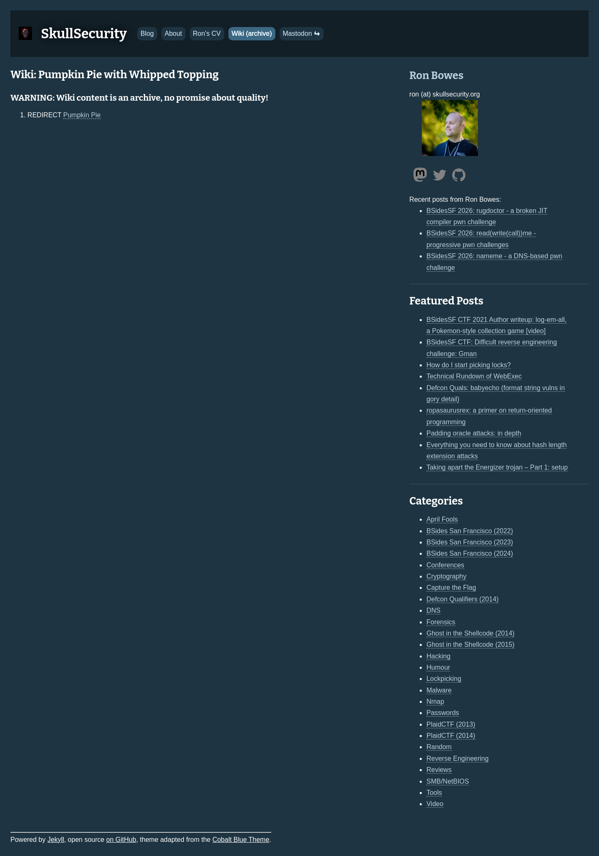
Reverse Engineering (457, 758)
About (173, 33)
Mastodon (302, 33)
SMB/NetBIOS (447, 781)
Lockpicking (443, 678)
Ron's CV (207, 33)
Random (438, 746)
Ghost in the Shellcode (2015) (470, 644)
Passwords (442, 712)
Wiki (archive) (252, 33)
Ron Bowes (436, 75)
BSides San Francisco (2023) (469, 542)
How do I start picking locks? (468, 365)
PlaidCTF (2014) (450, 735)
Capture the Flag (451, 587)
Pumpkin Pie (82, 115)
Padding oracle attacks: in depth (473, 433)
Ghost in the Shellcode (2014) (470, 633)
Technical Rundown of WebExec (474, 376)
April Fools (442, 519)
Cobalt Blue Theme (241, 839)
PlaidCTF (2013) (450, 724)
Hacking (438, 656)
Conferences (445, 565)
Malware (438, 690)
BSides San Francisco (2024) (469, 553)
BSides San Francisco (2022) (469, 530)
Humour (438, 667)
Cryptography (446, 576)
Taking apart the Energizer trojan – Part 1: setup (497, 467)
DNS (433, 610)
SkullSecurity (84, 34)
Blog (147, 33)
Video (434, 803)
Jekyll (55, 839)
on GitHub (121, 839)
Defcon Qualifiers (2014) (462, 599)
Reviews (438, 769)
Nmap (435, 701)
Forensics (440, 622)
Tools (434, 792)
